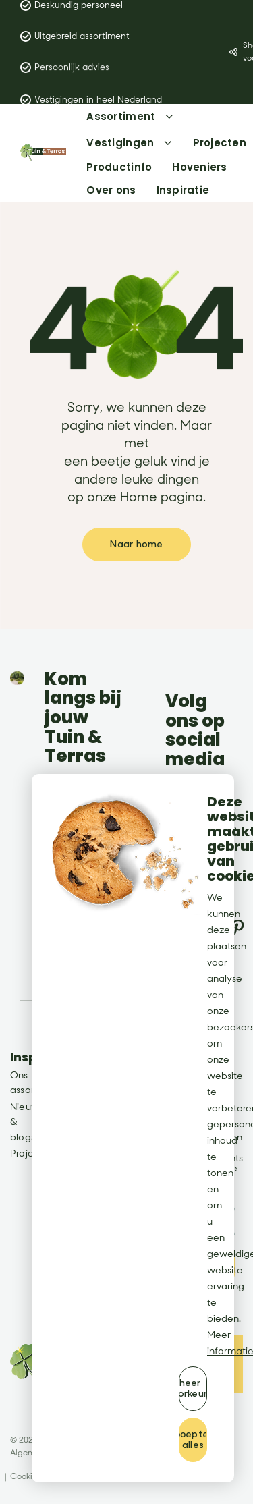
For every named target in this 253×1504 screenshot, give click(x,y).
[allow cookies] (193, 1440)
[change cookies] (193, 1388)
